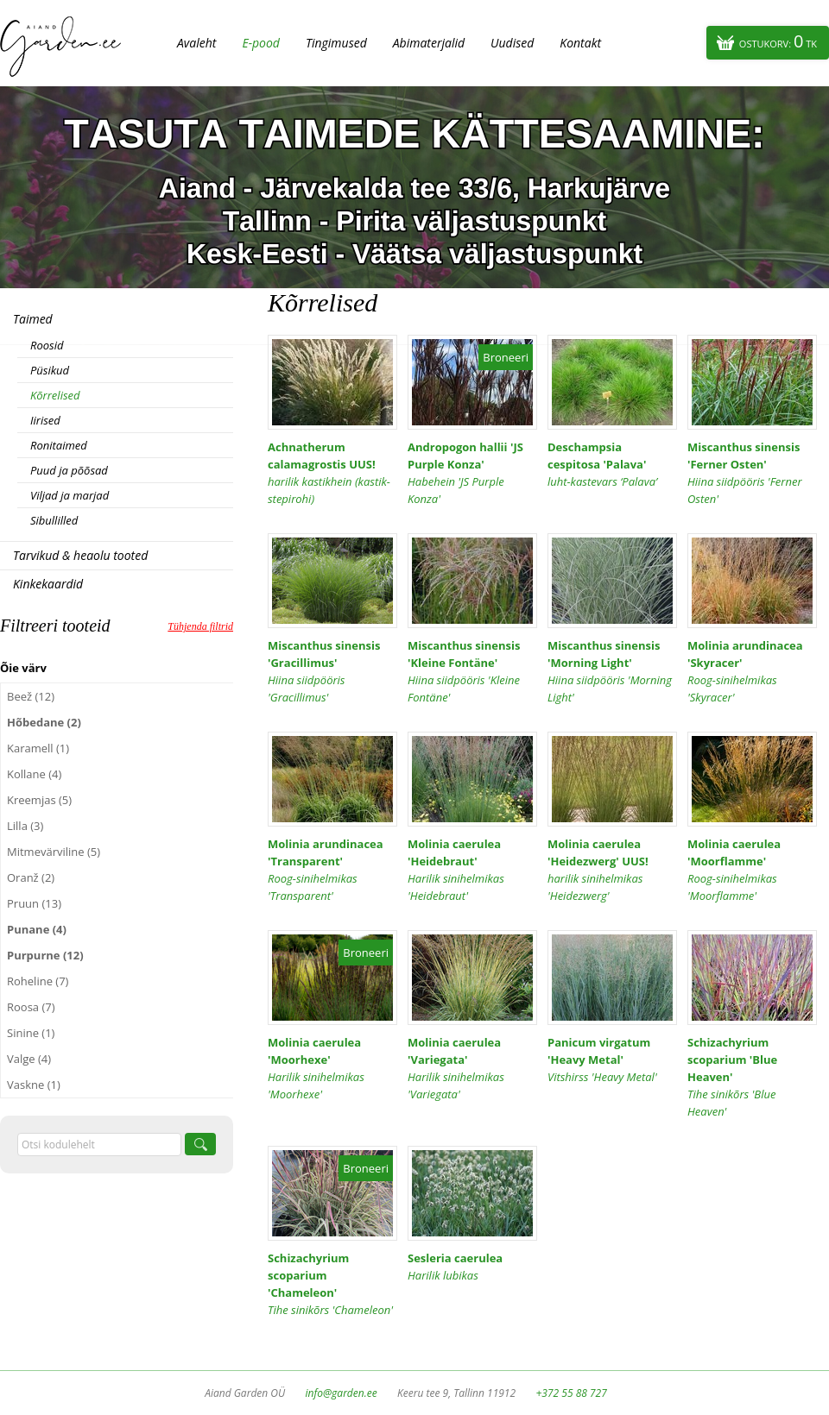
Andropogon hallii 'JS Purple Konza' (472, 473)
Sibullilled (54, 520)
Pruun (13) (34, 903)
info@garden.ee (341, 1393)
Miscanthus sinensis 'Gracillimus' (332, 672)
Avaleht (196, 43)
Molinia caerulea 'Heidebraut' (472, 870)
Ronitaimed (58, 445)
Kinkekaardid (48, 583)
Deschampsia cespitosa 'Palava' (612, 464)
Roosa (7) (31, 1007)
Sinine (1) (30, 1033)
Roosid (46, 345)
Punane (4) (36, 929)
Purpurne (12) (45, 955)
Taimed (33, 319)
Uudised (512, 43)
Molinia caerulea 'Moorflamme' (752, 870)
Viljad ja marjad (69, 495)
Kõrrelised (55, 395)
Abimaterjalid (429, 43)
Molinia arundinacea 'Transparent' (332, 870)
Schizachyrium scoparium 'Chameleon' (332, 1284)
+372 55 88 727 (570, 1393)
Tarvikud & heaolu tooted (80, 555)
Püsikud (49, 370)
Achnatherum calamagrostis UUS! (332, 473)
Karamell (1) (38, 748)
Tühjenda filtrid (200, 626)
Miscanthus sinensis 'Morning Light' (612, 672)
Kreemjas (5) (39, 800)
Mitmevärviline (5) (53, 851)
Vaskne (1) (33, 1084)
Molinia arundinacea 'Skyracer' (752, 672)
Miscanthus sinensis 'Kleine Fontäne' (472, 672)
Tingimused (336, 43)
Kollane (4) (34, 774)
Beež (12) (30, 696)
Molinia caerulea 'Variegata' (472, 1069)
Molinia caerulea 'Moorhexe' (332, 1069)
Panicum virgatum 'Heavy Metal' (612, 1060)
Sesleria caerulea (472, 1267)
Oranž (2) (30, 877)
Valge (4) (29, 1058)
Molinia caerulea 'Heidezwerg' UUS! (612, 870)
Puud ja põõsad (69, 470)
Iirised (45, 420)
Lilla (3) (25, 825)
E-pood (261, 43)
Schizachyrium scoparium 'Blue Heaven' (752, 1077)
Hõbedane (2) (44, 722)
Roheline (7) (37, 981)
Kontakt (580, 43)
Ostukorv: (778, 41)
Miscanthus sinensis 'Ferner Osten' (752, 473)
